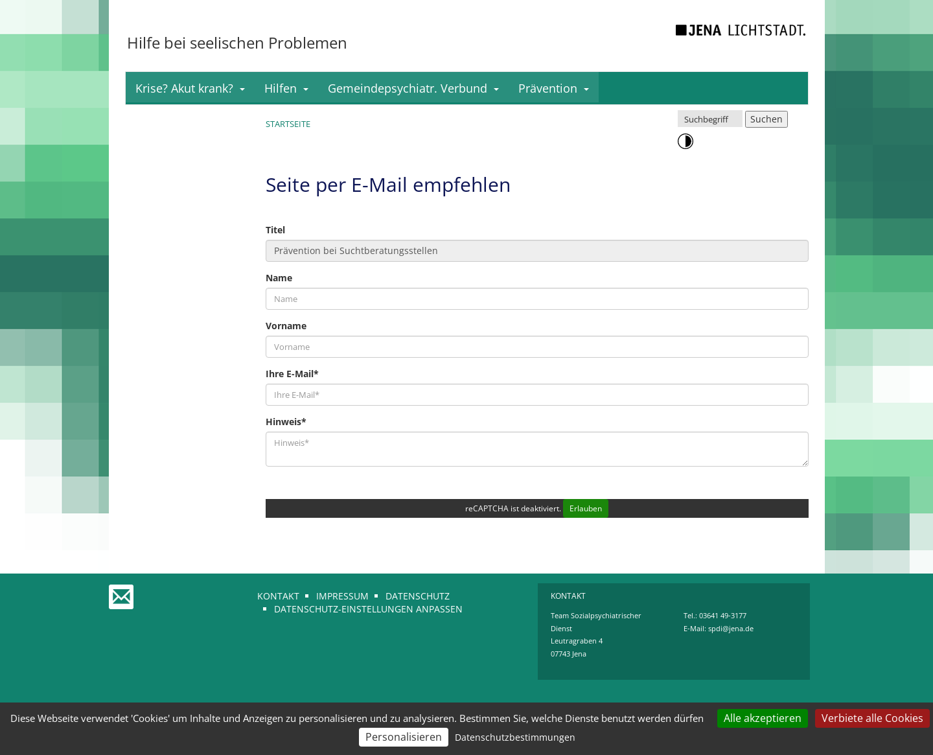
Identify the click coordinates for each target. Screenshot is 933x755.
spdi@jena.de (731, 628)
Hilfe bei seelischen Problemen (237, 42)
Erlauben (586, 508)
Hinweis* (286, 421)
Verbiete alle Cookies (872, 718)
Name (279, 278)
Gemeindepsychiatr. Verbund (413, 88)
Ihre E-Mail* (292, 373)
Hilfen (286, 88)
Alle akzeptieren (762, 718)
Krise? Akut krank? (190, 88)
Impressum (342, 596)
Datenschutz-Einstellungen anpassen (368, 609)
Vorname (286, 325)
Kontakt (278, 596)
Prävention (553, 88)
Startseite (288, 124)
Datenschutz (418, 596)
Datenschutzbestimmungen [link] (515, 737)
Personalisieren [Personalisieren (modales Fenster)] (403, 737)
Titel (275, 230)
